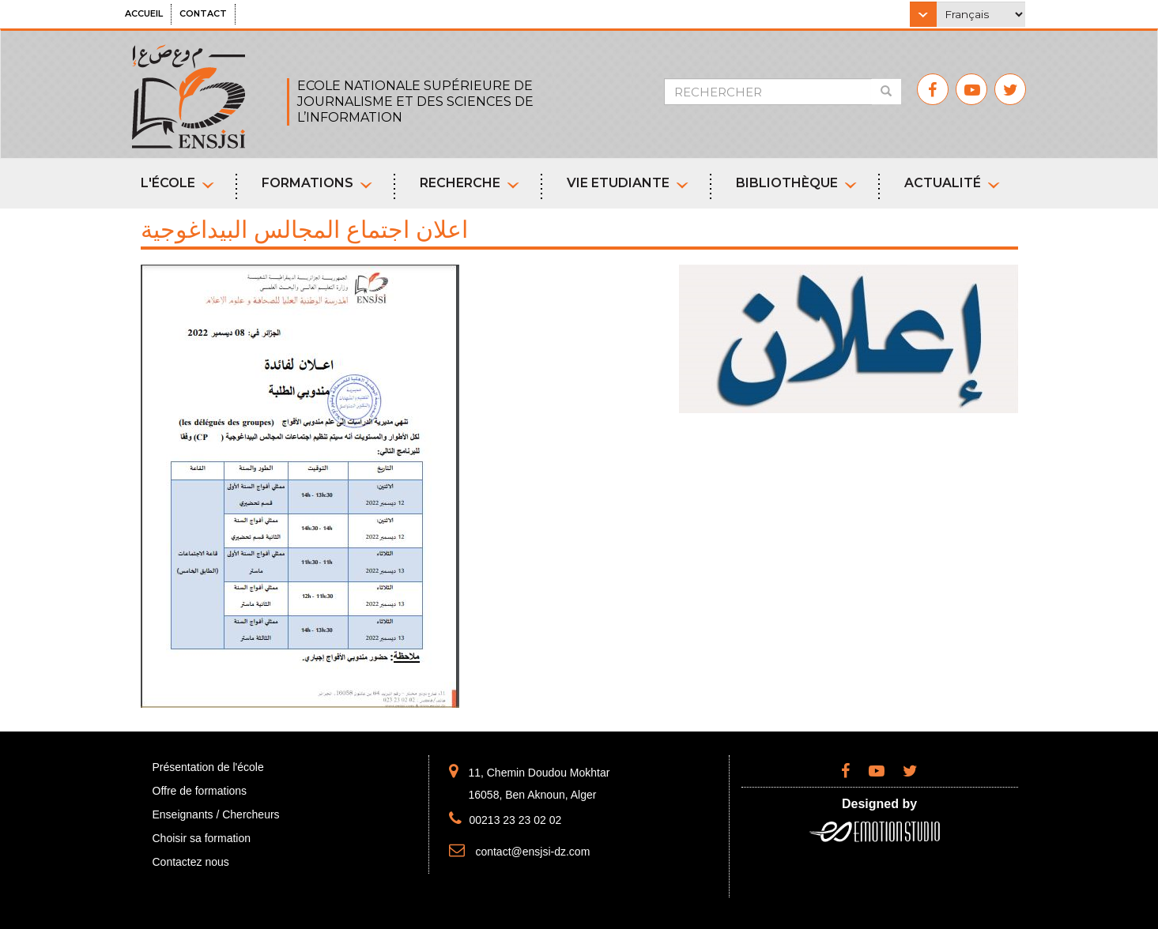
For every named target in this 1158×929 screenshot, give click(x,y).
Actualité (952, 182)
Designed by (879, 804)
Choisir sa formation (202, 838)
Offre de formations (200, 790)
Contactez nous (191, 862)
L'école (177, 182)
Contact (203, 13)
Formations (317, 182)
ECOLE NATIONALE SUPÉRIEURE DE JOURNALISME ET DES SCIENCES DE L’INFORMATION (415, 101)
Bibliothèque (796, 182)
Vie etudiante (627, 182)
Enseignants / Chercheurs (216, 814)
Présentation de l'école (208, 767)
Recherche (469, 182)
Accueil (144, 13)
